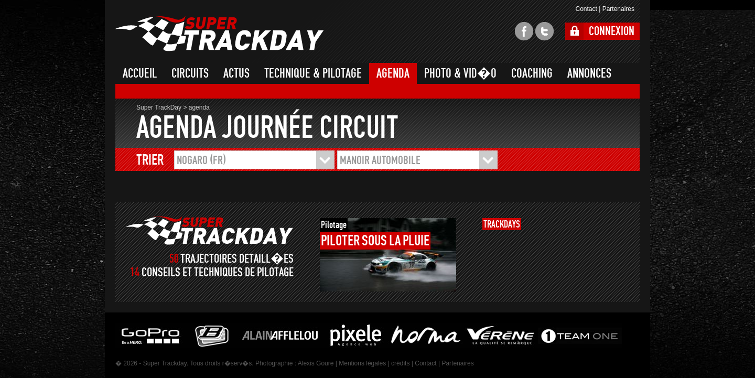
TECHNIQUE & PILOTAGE (313, 73)
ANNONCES (589, 73)
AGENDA (392, 73)
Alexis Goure (316, 363)
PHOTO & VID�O (460, 73)
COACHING (532, 73)
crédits (400, 363)
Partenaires (618, 9)
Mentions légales (362, 363)
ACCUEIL (140, 73)
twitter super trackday (544, 31)
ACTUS (236, 73)
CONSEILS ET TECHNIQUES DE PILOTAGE (218, 272)
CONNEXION (611, 31)
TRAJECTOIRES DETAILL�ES (237, 258)
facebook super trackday (524, 31)
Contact (586, 9)
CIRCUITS (190, 73)
